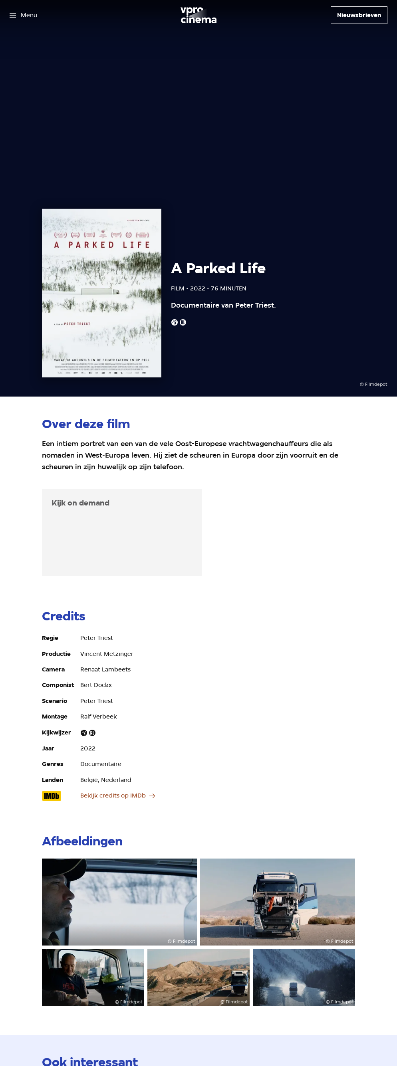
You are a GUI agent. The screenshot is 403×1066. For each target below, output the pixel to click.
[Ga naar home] (198, 15)
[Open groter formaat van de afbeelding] (119, 902)
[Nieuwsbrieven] (359, 15)
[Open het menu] (23, 15)
